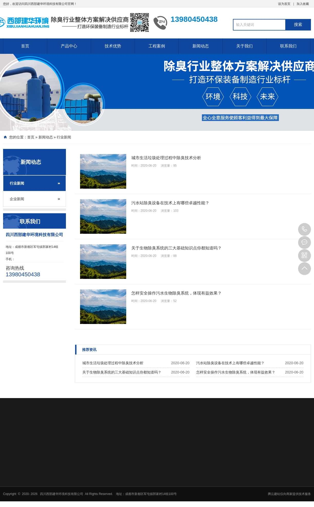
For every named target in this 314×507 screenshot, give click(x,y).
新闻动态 (200, 46)
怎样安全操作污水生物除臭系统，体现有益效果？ (235, 372)
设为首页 (284, 4)
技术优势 (113, 46)
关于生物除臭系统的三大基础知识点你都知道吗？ (121, 372)
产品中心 (69, 46)
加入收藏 (303, 4)
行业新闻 (64, 137)
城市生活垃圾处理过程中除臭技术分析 (112, 363)
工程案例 (157, 46)
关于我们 (244, 46)
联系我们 (288, 46)
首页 (25, 46)
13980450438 (304, 229)
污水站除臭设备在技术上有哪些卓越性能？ (230, 363)
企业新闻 (17, 199)
